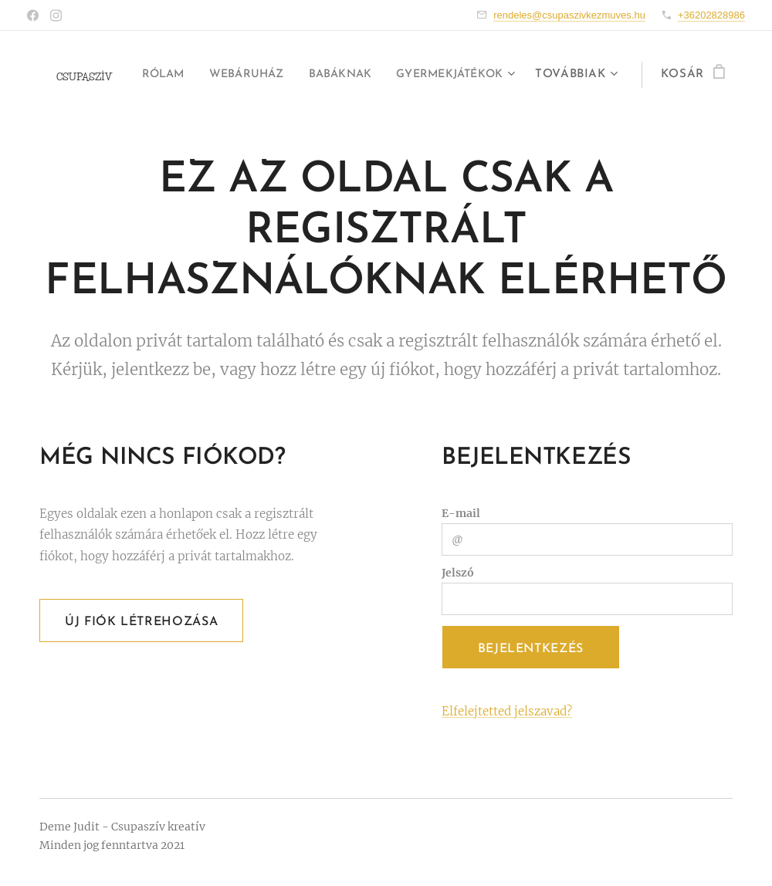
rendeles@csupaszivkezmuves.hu (569, 15)
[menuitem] (290, 75)
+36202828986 (711, 15)
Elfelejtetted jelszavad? (507, 711)
